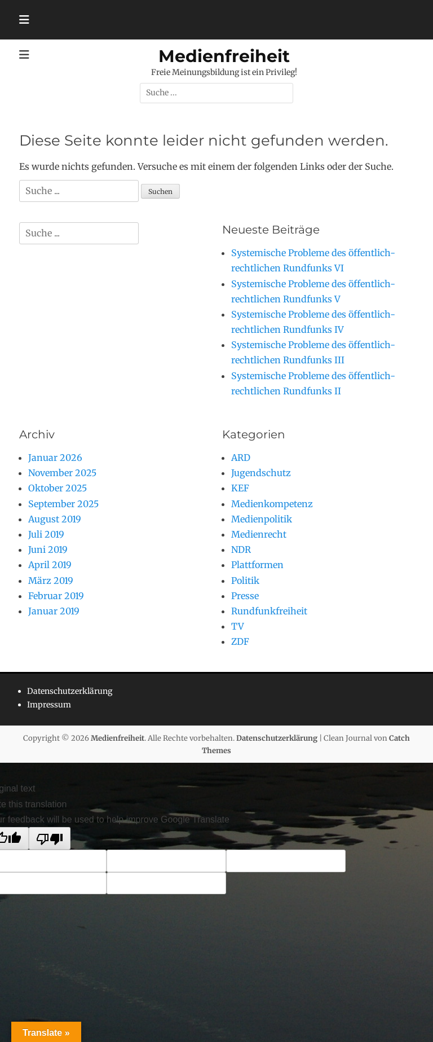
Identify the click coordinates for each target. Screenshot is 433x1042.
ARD (240, 457)
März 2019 (50, 580)
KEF (240, 488)
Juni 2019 (48, 549)
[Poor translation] (49, 838)
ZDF (240, 641)
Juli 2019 (46, 534)
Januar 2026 (55, 457)
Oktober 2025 (57, 488)
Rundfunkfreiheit (269, 611)
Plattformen (257, 564)
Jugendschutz (261, 472)
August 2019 (54, 519)
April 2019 (50, 564)
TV (237, 626)
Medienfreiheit (224, 56)
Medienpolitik (261, 519)
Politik (245, 580)
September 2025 (63, 503)
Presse (245, 595)
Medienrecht (258, 534)
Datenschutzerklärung (69, 691)
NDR (241, 549)
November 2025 (62, 472)
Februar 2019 (56, 595)
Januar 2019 (53, 611)
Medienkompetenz (272, 503)
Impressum (49, 705)
